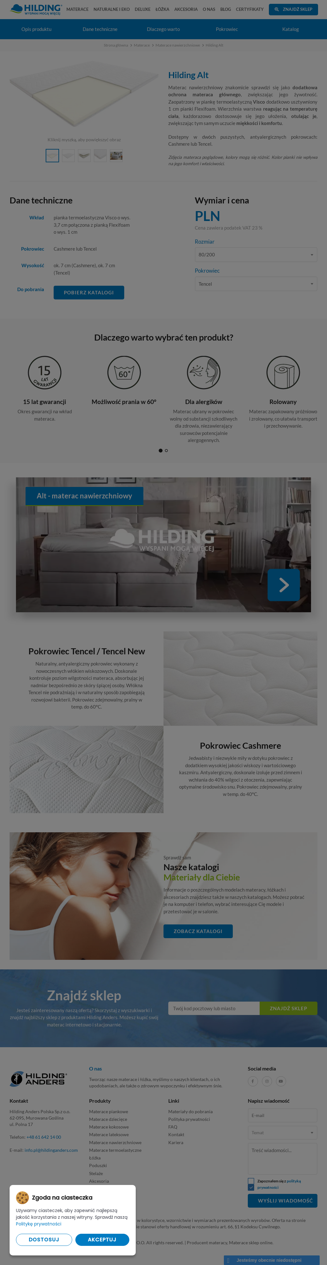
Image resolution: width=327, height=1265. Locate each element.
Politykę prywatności (38, 1224)
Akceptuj (102, 1239)
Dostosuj (44, 1239)
